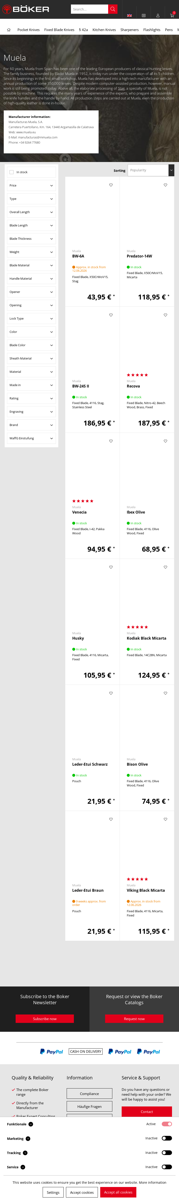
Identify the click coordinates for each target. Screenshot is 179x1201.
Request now (134, 1018)
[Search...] (94, 9)
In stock (22, 172)
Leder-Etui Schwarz (90, 764)
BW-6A (78, 256)
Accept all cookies (118, 1192)
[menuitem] (144, 15)
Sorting (119, 170)
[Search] (112, 9)
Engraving (16, 411)
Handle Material (21, 278)
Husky (78, 638)
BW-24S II (80, 386)
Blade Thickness (20, 238)
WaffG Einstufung (22, 438)
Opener (15, 292)
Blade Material (19, 265)
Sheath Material (20, 358)
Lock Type (17, 318)
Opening (15, 305)
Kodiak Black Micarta (146, 638)
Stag (121, 88)
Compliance (89, 1093)
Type (13, 199)
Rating (14, 398)
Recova (133, 386)
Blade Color (17, 345)
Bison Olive (137, 764)
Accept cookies (82, 1192)
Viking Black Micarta (146, 890)
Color (13, 332)
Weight (14, 252)
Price (13, 185)
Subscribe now (45, 1018)
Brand (14, 425)
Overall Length (20, 212)
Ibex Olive (136, 512)
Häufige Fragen (89, 1106)
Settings (53, 1192)
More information (152, 1182)
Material (15, 372)
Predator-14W (139, 256)
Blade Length (19, 225)
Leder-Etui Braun (88, 890)
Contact (147, 1111)
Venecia (79, 512)
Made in (15, 385)
